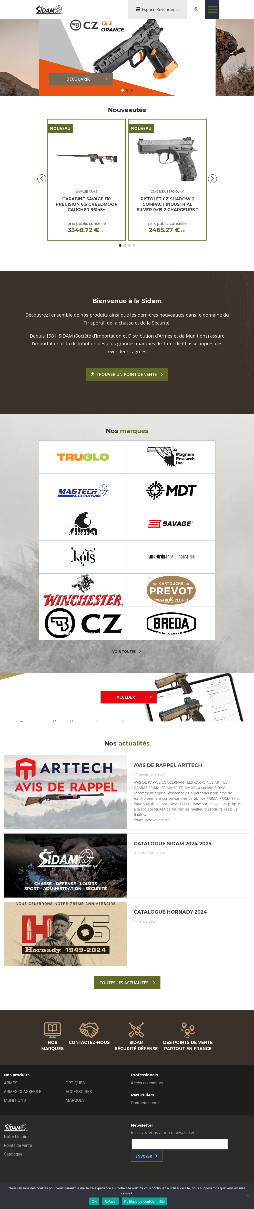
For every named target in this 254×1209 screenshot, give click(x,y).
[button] (122, 90)
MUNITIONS (15, 1100)
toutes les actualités (124, 983)
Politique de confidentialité (144, 1201)
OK (94, 1201)
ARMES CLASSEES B (23, 1091)
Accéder (126, 697)
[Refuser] (247, 1195)
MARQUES (75, 1100)
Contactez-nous (145, 1102)
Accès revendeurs (147, 1083)
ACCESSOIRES (79, 1091)
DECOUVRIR (78, 79)
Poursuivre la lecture (151, 820)
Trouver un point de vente (124, 374)
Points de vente (18, 1145)
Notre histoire (16, 1136)
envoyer (144, 1156)
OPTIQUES (75, 1083)
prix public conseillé (86, 227)
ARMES (10, 1083)
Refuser (110, 1201)
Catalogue (13, 1154)
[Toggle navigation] (212, 9)
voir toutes (124, 651)
